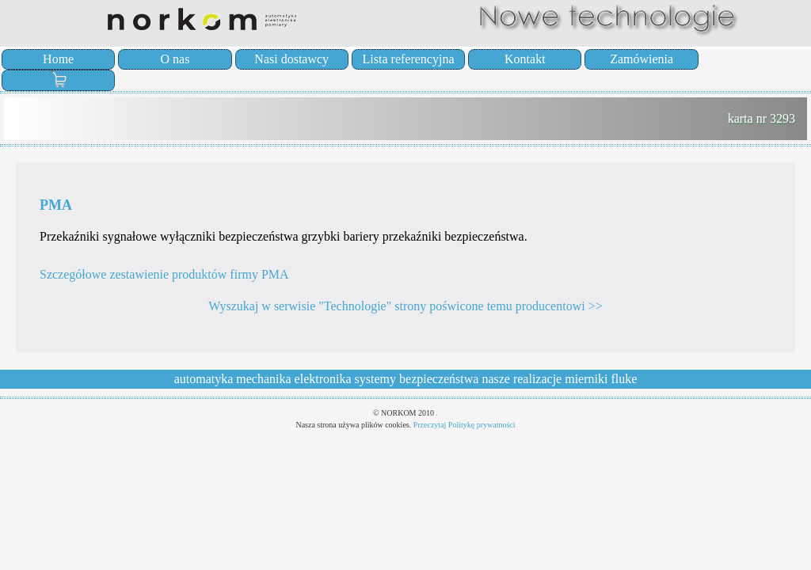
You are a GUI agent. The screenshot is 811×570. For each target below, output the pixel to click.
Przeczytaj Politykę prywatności (464, 424)
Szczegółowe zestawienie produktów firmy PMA (164, 274)
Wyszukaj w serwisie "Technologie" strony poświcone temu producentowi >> (405, 306)
